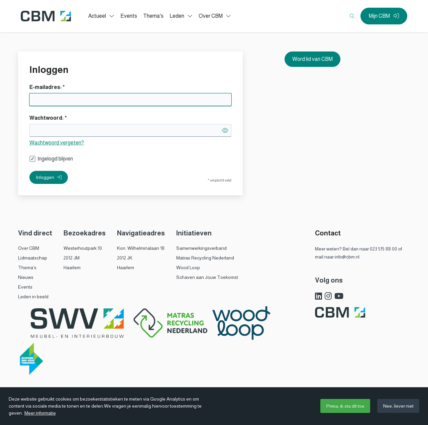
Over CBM (28, 248)
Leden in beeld (33, 296)
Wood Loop (188, 267)
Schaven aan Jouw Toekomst (207, 277)
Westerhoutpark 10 (83, 248)
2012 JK (124, 257)
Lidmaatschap (32, 257)
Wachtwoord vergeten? (56, 142)
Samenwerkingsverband (201, 248)
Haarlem (72, 267)
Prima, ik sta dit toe (345, 406)
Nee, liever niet (398, 406)
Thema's (27, 267)
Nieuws (25, 277)
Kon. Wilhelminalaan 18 (141, 248)
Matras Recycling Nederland (205, 257)
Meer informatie (40, 413)
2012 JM (72, 257)
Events (25, 287)
